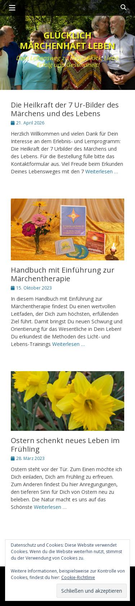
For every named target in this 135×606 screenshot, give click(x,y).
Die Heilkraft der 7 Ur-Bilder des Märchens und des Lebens (65, 109)
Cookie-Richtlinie (78, 577)
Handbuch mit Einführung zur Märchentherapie (62, 274)
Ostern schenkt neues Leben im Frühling (65, 445)
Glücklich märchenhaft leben (67, 40)
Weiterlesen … (101, 171)
